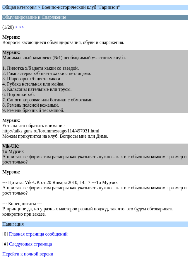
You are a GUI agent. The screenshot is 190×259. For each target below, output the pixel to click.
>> (21, 27)
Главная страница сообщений (38, 233)
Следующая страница (30, 243)
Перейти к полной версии (27, 253)
